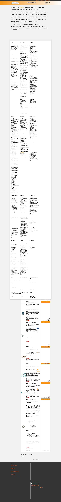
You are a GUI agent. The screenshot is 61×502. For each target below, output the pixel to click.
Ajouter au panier (46, 68)
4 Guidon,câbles (14, 31)
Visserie (12, 150)
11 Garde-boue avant (14, 44)
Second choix (13, 207)
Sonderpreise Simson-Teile (14, 205)
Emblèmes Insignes (13, 133)
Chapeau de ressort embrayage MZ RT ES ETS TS (32, 121)
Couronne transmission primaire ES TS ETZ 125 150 (33, 204)
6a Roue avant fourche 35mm (15, 36)
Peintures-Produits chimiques (13, 156)
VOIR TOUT (12, 15)
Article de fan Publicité (14, 11)
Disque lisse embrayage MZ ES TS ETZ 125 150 (32, 247)
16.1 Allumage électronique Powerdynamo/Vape (14, 54)
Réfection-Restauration (14, 162)
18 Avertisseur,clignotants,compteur (16, 59)
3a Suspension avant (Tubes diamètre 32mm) (15, 30)
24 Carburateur (14, 68)
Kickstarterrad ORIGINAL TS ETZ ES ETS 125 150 (32, 401)
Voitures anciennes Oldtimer (13, 164)
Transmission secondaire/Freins (13, 105)
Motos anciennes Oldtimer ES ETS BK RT (14, 113)
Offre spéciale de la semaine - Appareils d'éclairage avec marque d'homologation (14, 191)
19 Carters (13, 60)
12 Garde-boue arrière (15, 45)
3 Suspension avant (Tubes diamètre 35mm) (15, 28)
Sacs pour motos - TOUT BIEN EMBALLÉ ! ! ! (14, 202)
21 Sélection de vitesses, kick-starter (15, 62)
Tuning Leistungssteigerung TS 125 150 (15, 72)
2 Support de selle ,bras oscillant (15, 26)
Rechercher (37, 0)
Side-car (12, 103)
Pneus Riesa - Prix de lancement (14, 195)
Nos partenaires (13, 474)
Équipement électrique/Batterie (13, 92)
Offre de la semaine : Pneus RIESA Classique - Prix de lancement (14, 198)
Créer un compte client (13, 228)
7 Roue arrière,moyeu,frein (15, 37)
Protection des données (14, 465)
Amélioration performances (13, 145)
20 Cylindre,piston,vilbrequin (15, 64)
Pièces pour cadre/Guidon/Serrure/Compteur (15, 98)
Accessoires (12, 142)
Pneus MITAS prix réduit (14, 179)
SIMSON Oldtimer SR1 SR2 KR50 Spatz (14, 118)
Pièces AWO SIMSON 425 (14, 121)
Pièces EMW (12, 168)
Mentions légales (13, 468)
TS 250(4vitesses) (13, 75)
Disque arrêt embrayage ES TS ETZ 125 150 (32, 218)
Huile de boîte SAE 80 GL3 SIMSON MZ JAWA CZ (32, 304)
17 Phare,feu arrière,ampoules (14, 57)
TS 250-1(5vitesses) (13, 76)
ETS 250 (12, 81)
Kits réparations (13, 158)
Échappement (13, 90)
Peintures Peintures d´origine (14, 153)
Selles (12, 102)
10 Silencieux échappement (14, 43)
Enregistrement (47, 0)
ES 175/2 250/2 (13, 80)
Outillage (12, 147)
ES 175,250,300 (13, 79)
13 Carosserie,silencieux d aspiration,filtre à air (15, 47)
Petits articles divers (14, 96)
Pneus (11, 127)
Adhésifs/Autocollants (14, 131)
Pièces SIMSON (13, 107)
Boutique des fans (13, 160)
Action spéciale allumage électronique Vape (14, 187)
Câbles (12, 84)
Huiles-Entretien (13, 140)
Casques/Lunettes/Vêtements (15, 138)
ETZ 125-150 (13, 17)
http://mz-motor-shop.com (35, 485)
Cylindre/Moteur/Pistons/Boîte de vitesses (15, 88)
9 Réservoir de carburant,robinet (14, 40)
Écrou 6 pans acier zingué (29, 261)
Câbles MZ (12, 174)
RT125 (12, 115)
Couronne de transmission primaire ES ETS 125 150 (33, 189)
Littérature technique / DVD (14, 136)
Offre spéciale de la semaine (13, 184)
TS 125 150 (12, 21)
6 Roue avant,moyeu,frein (15, 34)
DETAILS (27, 46)
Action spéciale (13, 181)
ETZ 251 (12, 20)
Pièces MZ (12, 13)
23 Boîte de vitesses (14, 67)
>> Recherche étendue (14, 216)
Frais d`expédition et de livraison (15, 471)
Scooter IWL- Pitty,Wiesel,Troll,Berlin (14, 123)
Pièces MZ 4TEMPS (14, 110)
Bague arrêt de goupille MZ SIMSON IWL (31, 52)
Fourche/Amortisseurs (14, 93)
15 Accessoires (14, 74)
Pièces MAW (12, 170)
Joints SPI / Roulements (14, 129)
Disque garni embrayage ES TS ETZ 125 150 (32, 235)
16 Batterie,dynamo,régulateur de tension (15, 51)
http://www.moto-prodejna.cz (36, 483)
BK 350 (12, 16)
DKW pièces (12, 166)
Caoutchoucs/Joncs (14, 85)
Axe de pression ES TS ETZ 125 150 (31, 23)
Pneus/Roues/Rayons (14, 99)
